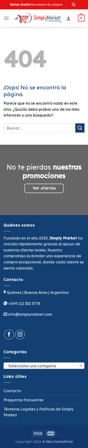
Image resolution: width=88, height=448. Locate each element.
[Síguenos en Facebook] (9, 335)
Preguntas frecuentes (23, 400)
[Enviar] (79, 128)
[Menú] (6, 18)
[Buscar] (74, 5)
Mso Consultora (59, 442)
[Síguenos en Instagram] (20, 335)
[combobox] (44, 365)
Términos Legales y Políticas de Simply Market (38, 412)
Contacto (12, 390)
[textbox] (43, 366)
